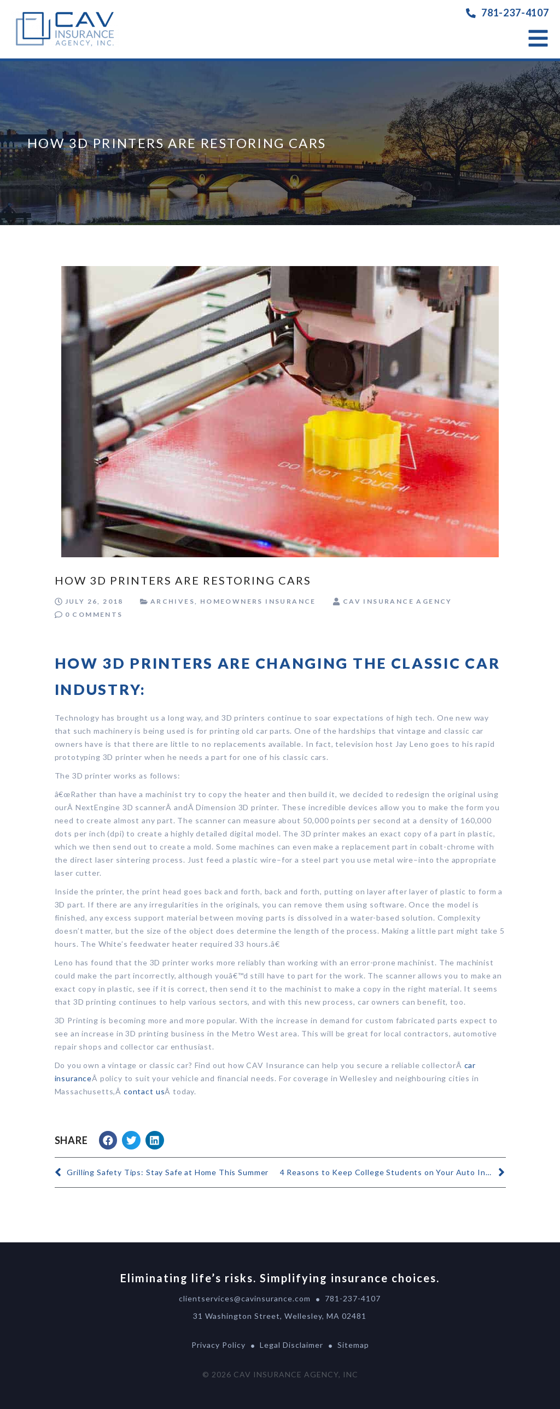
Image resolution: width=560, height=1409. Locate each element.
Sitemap (353, 1344)
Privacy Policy (218, 1344)
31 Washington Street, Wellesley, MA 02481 (279, 1315)
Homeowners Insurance (258, 601)
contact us (144, 1091)
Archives (172, 601)
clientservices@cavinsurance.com (245, 1298)
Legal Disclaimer (291, 1344)
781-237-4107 (515, 13)
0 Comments (94, 614)
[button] (108, 1140)
